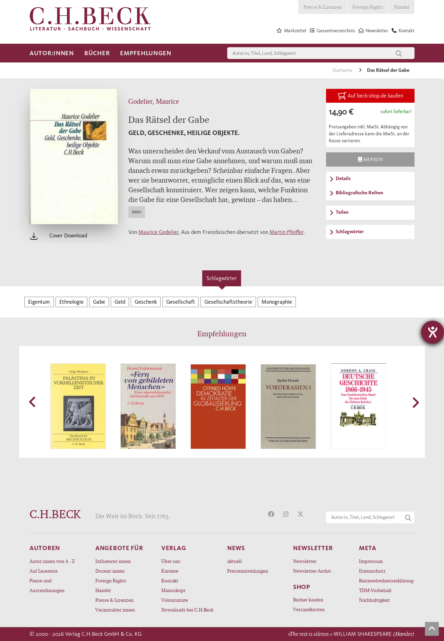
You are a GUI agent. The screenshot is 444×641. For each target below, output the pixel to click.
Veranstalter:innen (115, 610)
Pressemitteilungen (247, 571)
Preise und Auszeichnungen (47, 585)
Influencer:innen (113, 561)
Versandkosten (309, 609)
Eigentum (39, 301)
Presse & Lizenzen (323, 7)
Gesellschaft (180, 301)
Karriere (169, 571)
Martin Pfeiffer (287, 232)
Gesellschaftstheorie (228, 301)
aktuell (234, 561)
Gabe (99, 301)
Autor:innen (51, 53)
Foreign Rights (367, 7)
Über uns (170, 561)
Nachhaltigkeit (374, 600)
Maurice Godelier (158, 232)
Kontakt (169, 580)
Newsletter (304, 561)
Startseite (342, 70)
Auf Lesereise (43, 571)
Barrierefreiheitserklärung (386, 580)
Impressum (371, 561)
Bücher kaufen (308, 599)
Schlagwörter (221, 278)
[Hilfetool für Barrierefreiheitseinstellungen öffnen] (432, 332)
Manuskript (173, 590)
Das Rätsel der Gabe (388, 70)
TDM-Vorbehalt (375, 590)
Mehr (137, 211)
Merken (370, 159)
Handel (401, 7)
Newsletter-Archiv (312, 571)
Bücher (97, 53)
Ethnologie (71, 301)
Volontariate (174, 600)
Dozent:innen (110, 571)
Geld (119, 301)
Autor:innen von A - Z (52, 561)
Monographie (277, 301)
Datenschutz (372, 571)
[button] (33, 402)
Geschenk (146, 301)
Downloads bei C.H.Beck (187, 610)
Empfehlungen (145, 53)
